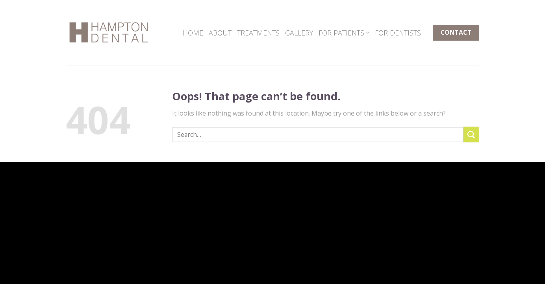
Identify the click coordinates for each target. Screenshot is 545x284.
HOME (193, 32)
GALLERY (299, 32)
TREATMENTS (258, 32)
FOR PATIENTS (344, 32)
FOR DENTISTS (398, 32)
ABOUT (220, 32)
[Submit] (471, 134)
